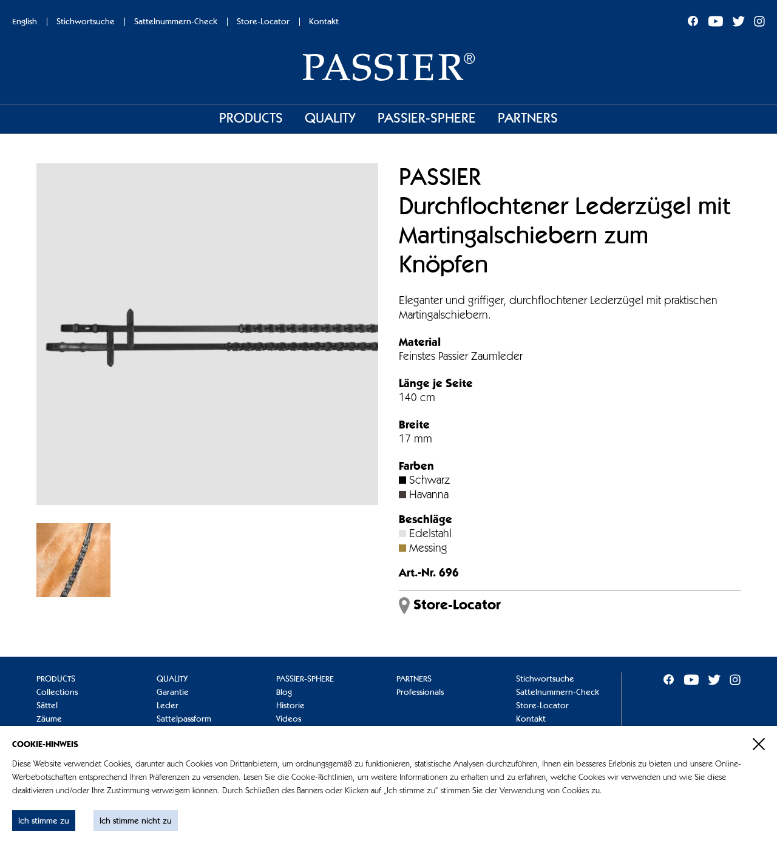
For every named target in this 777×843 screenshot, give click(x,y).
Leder (167, 706)
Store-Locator (263, 22)
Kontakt (324, 22)
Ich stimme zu (43, 821)
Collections (57, 692)
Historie (290, 706)
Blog (284, 692)
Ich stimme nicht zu (136, 821)
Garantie (173, 692)
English (24, 22)
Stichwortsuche (85, 22)
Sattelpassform (184, 719)
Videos (288, 719)
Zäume (49, 719)
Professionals (420, 692)
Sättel (47, 706)
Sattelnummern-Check (175, 22)
